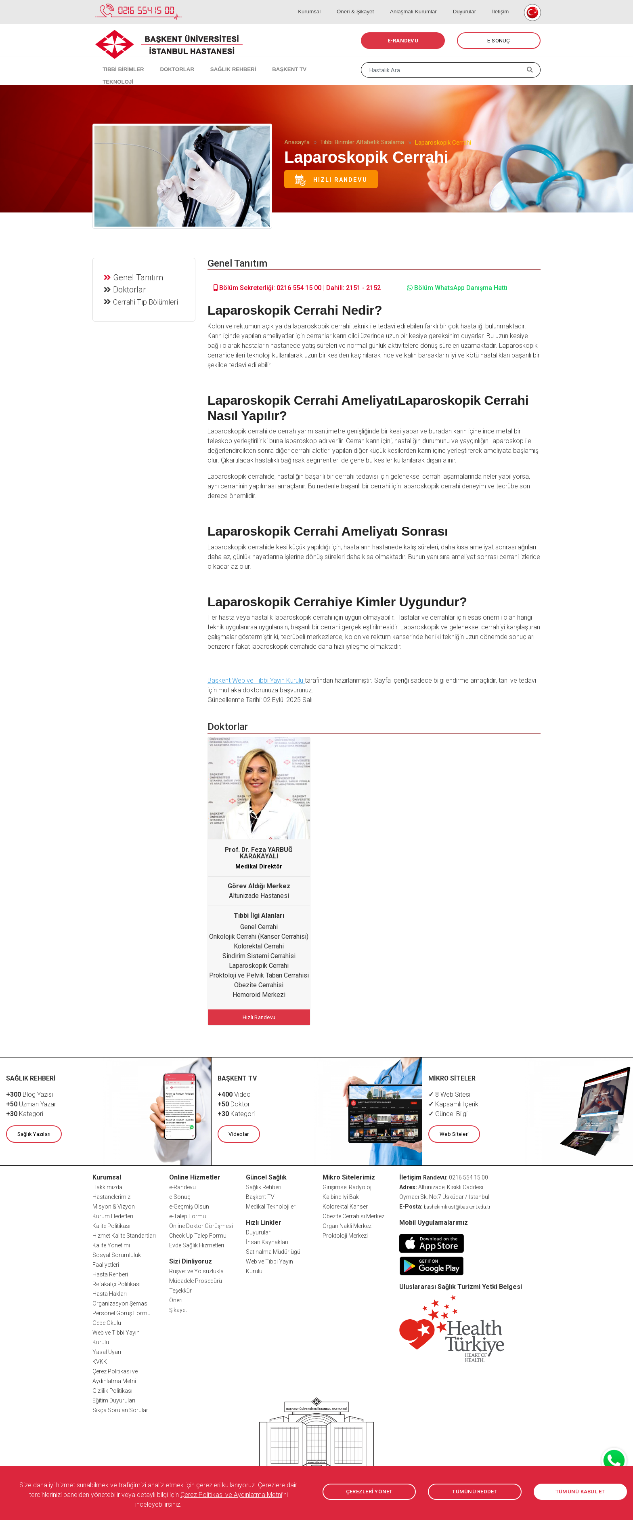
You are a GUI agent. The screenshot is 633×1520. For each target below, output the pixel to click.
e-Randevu (182, 1185)
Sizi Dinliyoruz (190, 1259)
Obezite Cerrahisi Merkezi (354, 1214)
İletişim (501, 4)
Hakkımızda (107, 1185)
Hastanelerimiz (111, 1195)
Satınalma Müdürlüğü (273, 1250)
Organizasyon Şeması (120, 1301)
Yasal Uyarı (106, 1350)
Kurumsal (330, 4)
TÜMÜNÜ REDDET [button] (474, 1491)
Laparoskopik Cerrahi (259, 965)
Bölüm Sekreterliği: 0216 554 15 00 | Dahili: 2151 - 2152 (297, 288)
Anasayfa (297, 142)
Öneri (175, 1298)
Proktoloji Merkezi (345, 1233)
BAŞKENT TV (270, 61)
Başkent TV (260, 1195)
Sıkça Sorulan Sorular (120, 1408)
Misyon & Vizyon (113, 1204)
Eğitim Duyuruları (113, 1398)
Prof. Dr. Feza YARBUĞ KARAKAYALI (258, 853)
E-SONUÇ (498, 41)
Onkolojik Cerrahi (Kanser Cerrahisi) (258, 936)
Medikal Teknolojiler (271, 1204)
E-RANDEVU (403, 41)
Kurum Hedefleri (112, 1214)
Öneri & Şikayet (371, 4)
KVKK (99, 1359)
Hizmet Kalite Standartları (124, 1233)
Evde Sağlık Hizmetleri (196, 1243)
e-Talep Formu (187, 1214)
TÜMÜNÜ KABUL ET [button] (580, 1491)
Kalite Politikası (111, 1224)
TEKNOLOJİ (314, 61)
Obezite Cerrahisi (258, 985)
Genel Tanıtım (139, 276)
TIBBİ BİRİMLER (118, 61)
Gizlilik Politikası (112, 1388)
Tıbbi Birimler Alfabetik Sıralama (362, 142)
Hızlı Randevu (331, 180)
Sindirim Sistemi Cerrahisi (259, 956)
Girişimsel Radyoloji (348, 1185)
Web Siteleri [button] (453, 1132)
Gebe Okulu (106, 1321)
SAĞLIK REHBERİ (219, 61)
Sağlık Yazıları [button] (33, 1132)
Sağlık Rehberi (263, 1185)
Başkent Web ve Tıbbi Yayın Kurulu (256, 680)
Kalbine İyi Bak (341, 1195)
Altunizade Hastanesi (259, 896)
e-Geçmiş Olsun (189, 1204)
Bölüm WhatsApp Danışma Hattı (457, 288)
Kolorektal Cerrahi (259, 946)
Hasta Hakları (109, 1292)
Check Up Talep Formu (197, 1233)
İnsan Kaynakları (267, 1240)
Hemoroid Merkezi (259, 995)
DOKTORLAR (168, 61)
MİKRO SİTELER (452, 1077)
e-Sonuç (180, 1195)
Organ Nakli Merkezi (348, 1224)
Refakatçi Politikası (116, 1282)
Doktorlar (130, 288)
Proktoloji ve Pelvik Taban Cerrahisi (259, 975)
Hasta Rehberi (110, 1272)
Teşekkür (180, 1288)
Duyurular (471, 4)
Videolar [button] (238, 1132)
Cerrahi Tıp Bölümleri (146, 300)
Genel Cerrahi (259, 927)
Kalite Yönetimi (111, 1243)
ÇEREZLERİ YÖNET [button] (369, 1491)
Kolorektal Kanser (345, 1204)
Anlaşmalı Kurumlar (425, 4)
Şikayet (178, 1308)
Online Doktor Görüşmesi (201, 1224)
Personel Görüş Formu (121, 1311)
